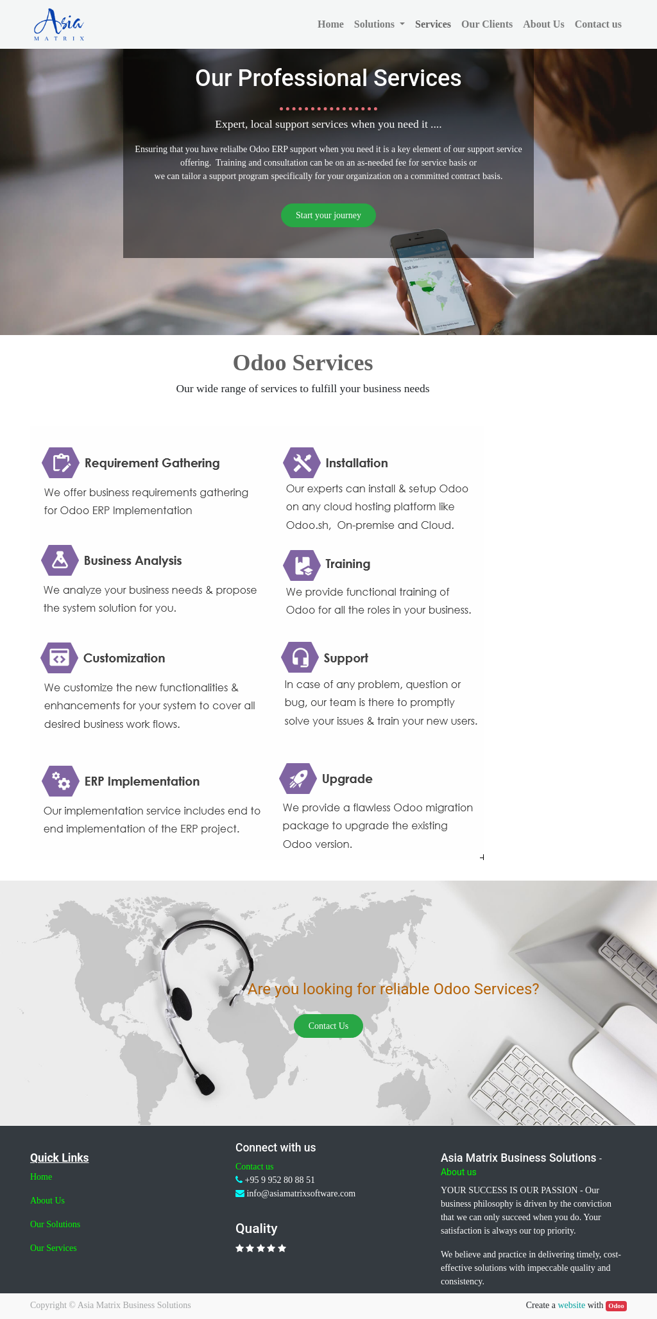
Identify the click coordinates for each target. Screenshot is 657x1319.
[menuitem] (330, 24)
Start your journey (328, 215)
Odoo (616, 1305)
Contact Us (329, 1026)
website (571, 1305)
